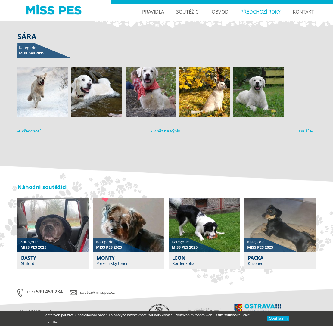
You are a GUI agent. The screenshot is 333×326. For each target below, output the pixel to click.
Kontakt (303, 11)
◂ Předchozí (29, 131)
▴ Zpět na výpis (165, 131)
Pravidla (153, 11)
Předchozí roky (261, 11)
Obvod (220, 11)
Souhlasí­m (278, 318)
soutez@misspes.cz (97, 292)
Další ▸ (306, 131)
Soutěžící (188, 11)
